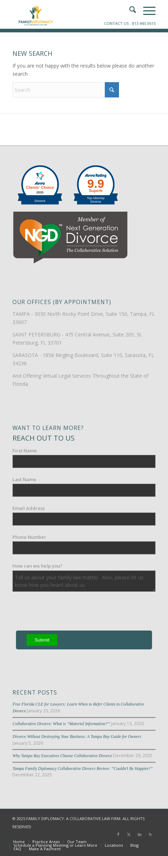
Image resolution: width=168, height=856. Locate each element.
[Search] (65, 89)
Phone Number (29, 537)
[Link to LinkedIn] (139, 834)
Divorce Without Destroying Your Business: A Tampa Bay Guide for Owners (76, 736)
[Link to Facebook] (118, 834)
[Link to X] (129, 834)
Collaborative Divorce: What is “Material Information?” (60, 723)
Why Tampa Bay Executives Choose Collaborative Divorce (62, 755)
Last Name (24, 479)
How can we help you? (37, 566)
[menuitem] (19, 842)
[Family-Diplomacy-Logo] (69, 14)
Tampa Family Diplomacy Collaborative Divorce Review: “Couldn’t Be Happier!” (82, 768)
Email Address (28, 508)
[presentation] (66, 613)
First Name (24, 450)
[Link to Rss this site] (150, 834)
